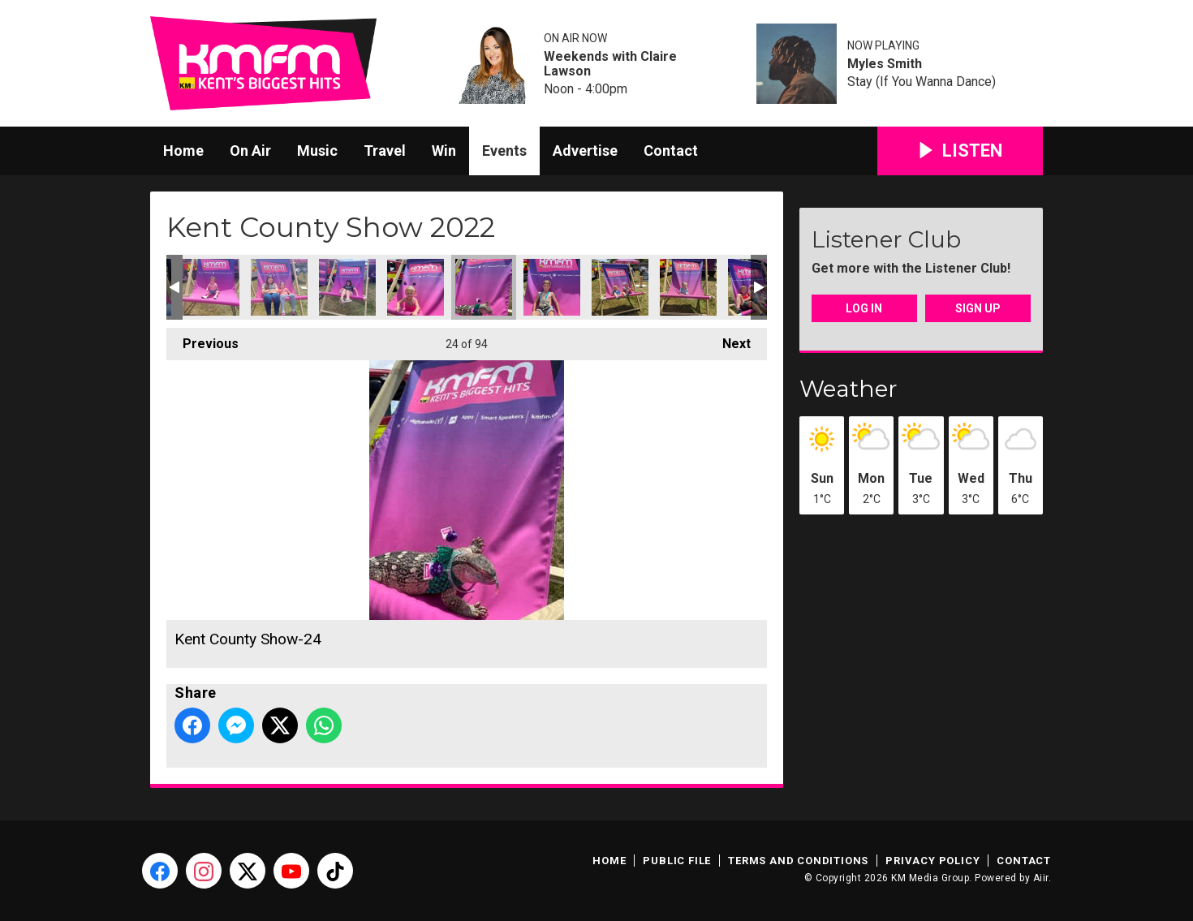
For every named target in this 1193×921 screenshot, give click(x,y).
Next (728, 339)
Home (183, 150)
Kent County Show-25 (551, 287)
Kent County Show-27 (688, 287)
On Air (250, 150)
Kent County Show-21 (279, 287)
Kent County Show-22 (347, 287)
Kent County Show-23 (415, 287)
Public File (677, 860)
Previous (202, 339)
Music (317, 150)
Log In (864, 308)
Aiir (1041, 878)
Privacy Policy (932, 860)
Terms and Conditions (798, 860)
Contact (671, 150)
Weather (848, 388)
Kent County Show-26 (620, 287)
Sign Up (978, 308)
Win (444, 150)
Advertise (585, 150)
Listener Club (886, 239)
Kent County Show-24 (483, 287)
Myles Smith (884, 64)
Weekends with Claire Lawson (610, 64)
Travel (385, 150)
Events (504, 150)
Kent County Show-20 (211, 287)
